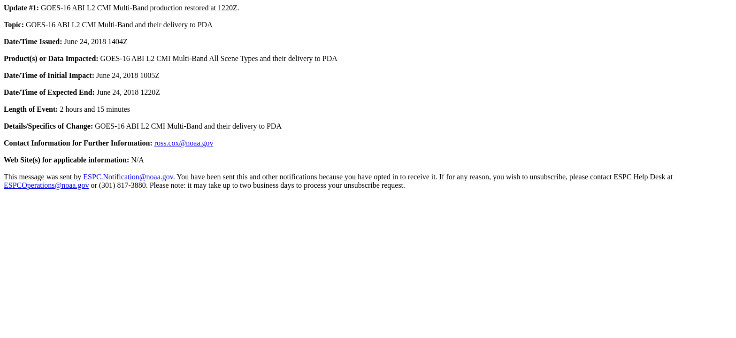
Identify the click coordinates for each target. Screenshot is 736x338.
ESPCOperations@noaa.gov (46, 185)
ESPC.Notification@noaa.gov (128, 177)
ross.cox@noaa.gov (184, 143)
